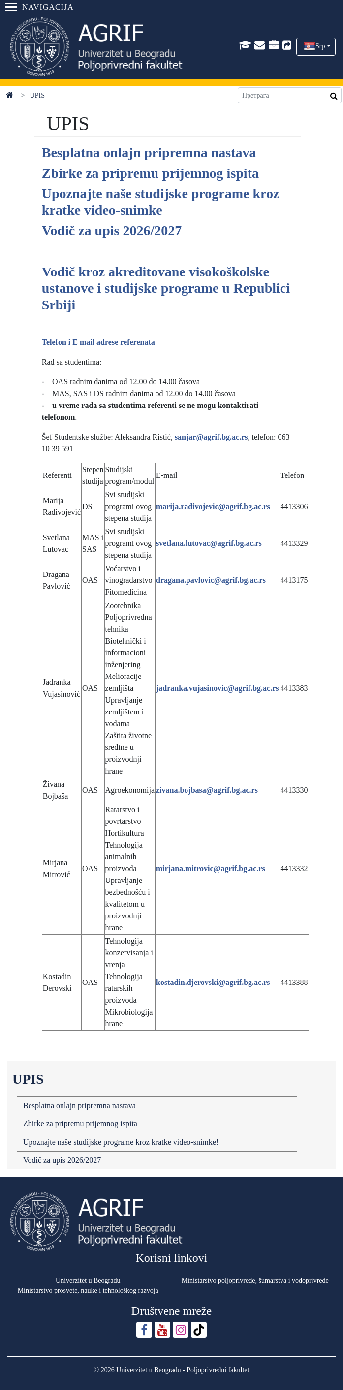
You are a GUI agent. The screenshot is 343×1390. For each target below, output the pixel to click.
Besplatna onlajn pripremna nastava (79, 1105)
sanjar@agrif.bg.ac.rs (211, 437)
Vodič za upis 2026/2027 (62, 1160)
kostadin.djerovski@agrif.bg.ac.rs (213, 982)
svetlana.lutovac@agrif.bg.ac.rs (209, 543)
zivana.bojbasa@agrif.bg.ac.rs (207, 790)
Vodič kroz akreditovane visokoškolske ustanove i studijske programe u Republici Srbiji (166, 288)
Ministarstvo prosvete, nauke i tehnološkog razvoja (88, 1290)
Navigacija (39, 7)
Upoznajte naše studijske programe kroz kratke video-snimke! (120, 1142)
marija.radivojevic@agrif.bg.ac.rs (213, 506)
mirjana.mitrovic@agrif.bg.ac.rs (210, 868)
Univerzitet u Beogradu (88, 1280)
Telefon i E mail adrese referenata (98, 342)
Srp (320, 46)
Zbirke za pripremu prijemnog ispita (80, 1123)
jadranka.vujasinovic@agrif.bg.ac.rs (217, 688)
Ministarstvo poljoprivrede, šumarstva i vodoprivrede (255, 1280)
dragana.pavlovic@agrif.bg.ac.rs (211, 580)
